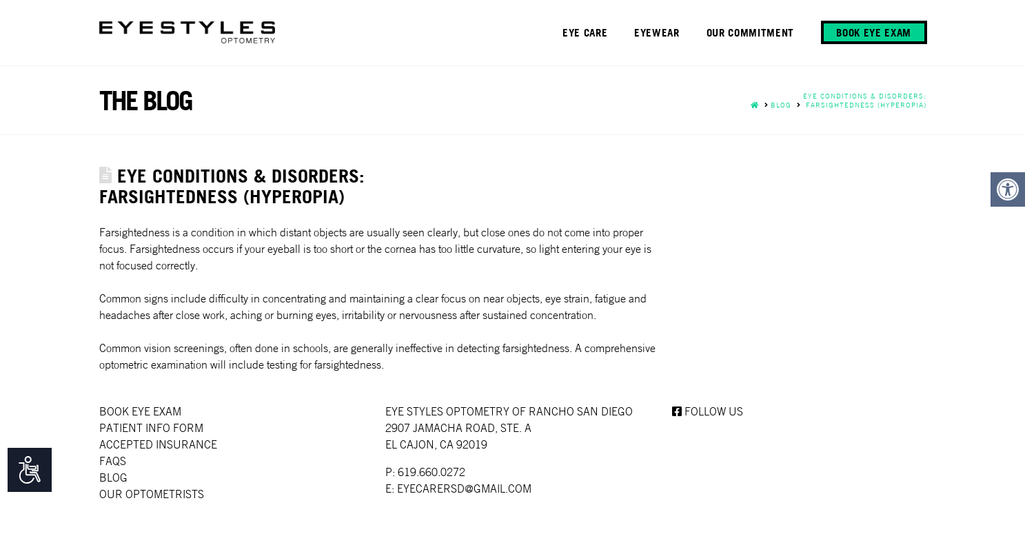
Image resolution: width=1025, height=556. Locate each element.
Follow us (707, 411)
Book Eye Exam (140, 411)
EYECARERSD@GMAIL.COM (464, 488)
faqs (112, 461)
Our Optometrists (151, 494)
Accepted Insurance (158, 444)
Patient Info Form (151, 428)
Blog (113, 477)
